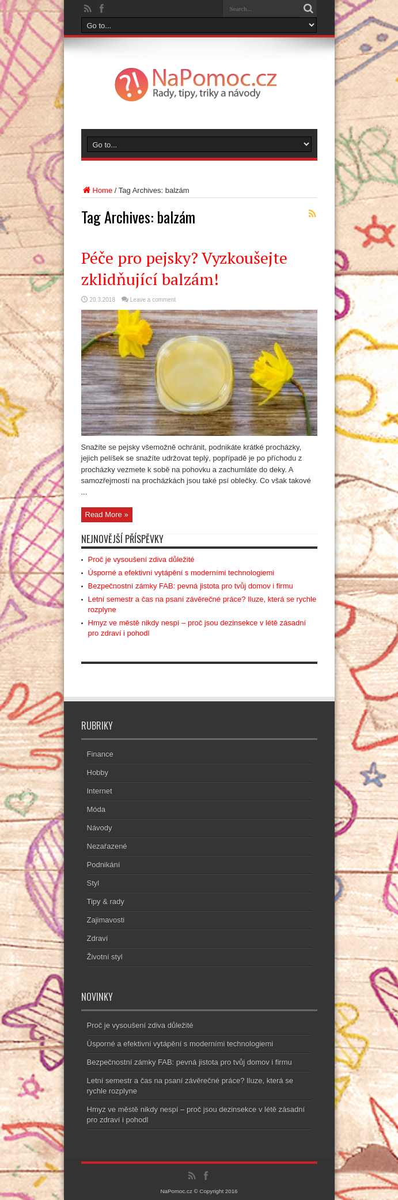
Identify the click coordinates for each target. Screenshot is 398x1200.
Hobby (98, 772)
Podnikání (103, 864)
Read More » (106, 514)
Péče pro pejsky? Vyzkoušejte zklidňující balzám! (184, 268)
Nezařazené (107, 846)
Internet (99, 791)
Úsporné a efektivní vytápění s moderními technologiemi (181, 572)
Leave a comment (153, 300)
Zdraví (97, 938)
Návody (99, 827)
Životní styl (105, 956)
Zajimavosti (106, 920)
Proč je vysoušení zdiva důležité (141, 559)
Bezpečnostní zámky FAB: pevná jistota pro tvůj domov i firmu (190, 586)
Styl (93, 883)
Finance (100, 754)
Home (97, 190)
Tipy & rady (105, 901)
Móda (96, 809)
